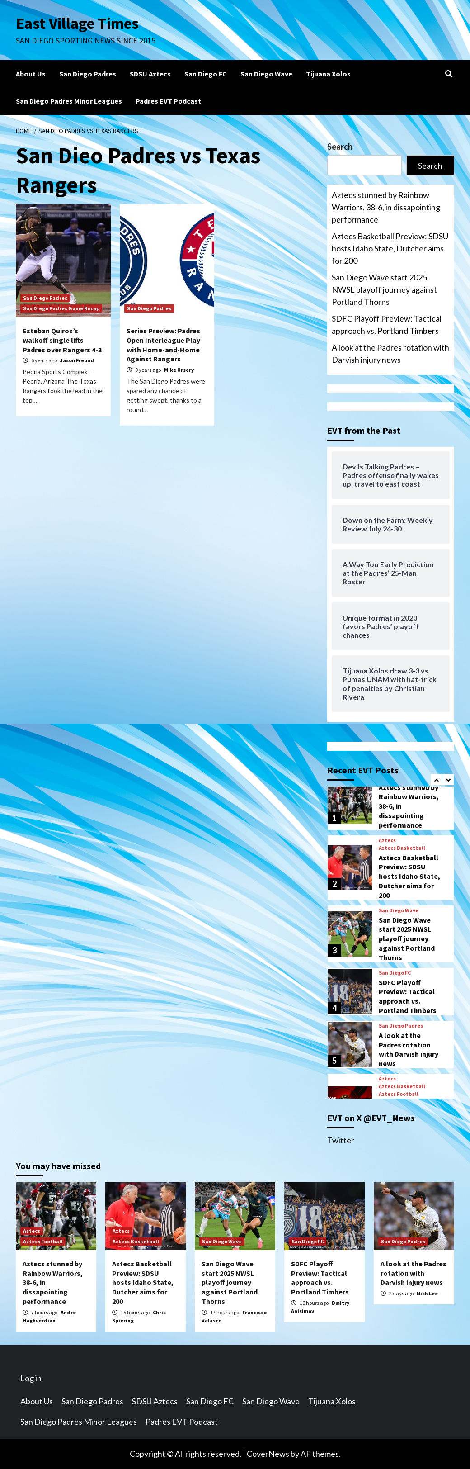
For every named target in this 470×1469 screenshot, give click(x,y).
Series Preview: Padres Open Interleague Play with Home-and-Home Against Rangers (163, 344)
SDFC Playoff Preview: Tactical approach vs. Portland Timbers (387, 324)
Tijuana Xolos (328, 73)
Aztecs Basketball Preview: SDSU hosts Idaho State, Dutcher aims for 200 (390, 248)
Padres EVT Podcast (168, 100)
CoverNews (268, 1454)
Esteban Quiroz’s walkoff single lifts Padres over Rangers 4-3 (62, 340)
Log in (31, 1378)
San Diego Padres (87, 73)
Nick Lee (427, 1293)
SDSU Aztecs (150, 73)
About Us (31, 73)
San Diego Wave (266, 73)
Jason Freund (77, 360)
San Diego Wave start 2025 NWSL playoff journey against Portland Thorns (384, 289)
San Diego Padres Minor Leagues (69, 100)
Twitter (340, 1140)
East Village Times (77, 23)
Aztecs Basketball (402, 848)
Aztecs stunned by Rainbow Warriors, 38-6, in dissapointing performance (386, 207)
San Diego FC (205, 73)
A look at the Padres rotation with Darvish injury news (390, 353)
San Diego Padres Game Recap (61, 308)
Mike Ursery (179, 369)
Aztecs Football (398, 1094)
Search (339, 147)
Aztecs (387, 840)
